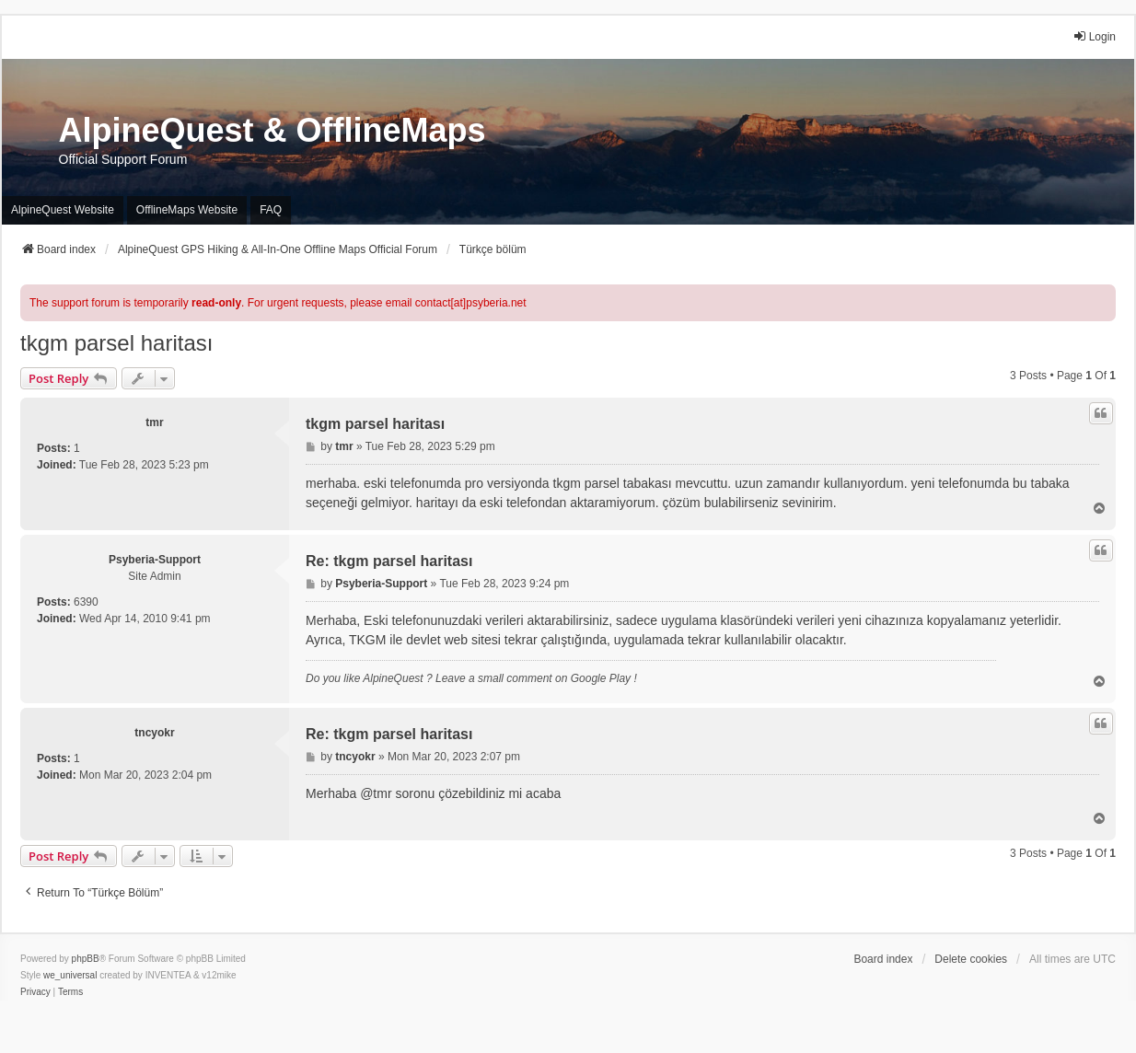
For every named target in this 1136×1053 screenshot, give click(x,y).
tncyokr (154, 732)
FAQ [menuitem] (271, 209)
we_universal (70, 975)
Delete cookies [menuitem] (970, 959)
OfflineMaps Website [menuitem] (187, 209)
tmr (154, 422)
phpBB (85, 959)
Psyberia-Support (155, 559)
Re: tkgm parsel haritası (389, 561)
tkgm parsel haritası (116, 342)
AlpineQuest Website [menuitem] (62, 209)
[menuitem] (35, 992)
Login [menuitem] (1094, 36)
